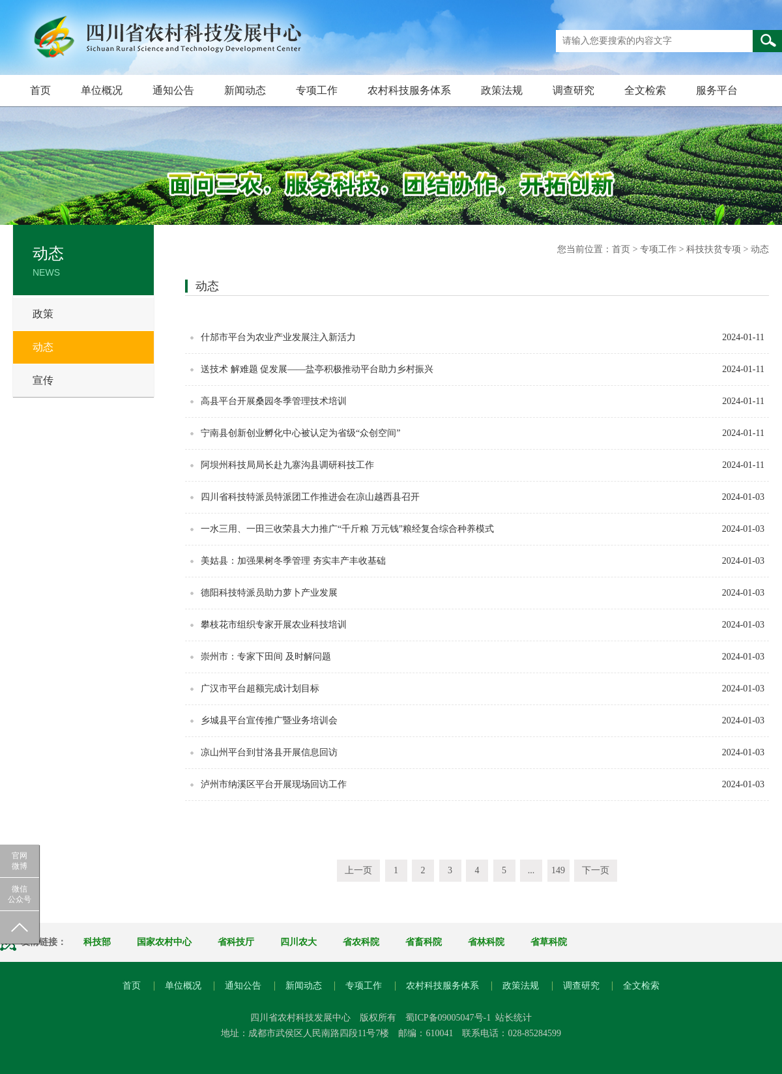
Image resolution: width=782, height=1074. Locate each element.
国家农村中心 (164, 942)
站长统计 (513, 1018)
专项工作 (317, 90)
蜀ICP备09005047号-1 (448, 1018)
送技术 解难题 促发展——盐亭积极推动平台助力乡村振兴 (317, 369)
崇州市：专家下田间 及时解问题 (266, 656)
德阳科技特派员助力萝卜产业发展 (269, 593)
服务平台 (717, 90)
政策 (43, 313)
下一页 (595, 870)
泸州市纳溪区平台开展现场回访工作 (274, 784)
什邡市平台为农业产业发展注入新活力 (278, 337)
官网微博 (19, 861)
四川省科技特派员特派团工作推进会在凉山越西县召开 (310, 497)
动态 (43, 347)
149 (558, 870)
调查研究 (573, 90)
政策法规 (502, 90)
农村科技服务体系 (409, 90)
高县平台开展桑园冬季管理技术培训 (274, 401)
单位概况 (102, 90)
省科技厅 (236, 942)
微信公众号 (19, 894)
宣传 (43, 380)
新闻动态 (245, 90)
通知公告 (173, 90)
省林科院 (486, 942)
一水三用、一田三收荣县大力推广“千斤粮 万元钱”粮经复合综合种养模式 (347, 529)
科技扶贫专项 (713, 249)
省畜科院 (423, 942)
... (531, 870)
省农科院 (361, 942)
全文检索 (645, 90)
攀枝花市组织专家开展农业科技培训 (274, 625)
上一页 (358, 870)
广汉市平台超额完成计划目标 (260, 688)
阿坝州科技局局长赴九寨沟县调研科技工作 (287, 465)
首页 (40, 90)
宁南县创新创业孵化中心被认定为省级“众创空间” (300, 433)
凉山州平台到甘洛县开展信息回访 (269, 752)
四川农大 (298, 942)
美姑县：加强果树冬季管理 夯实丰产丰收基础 (293, 561)
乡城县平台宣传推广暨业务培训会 (269, 720)
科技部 (97, 942)
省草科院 (548, 942)
